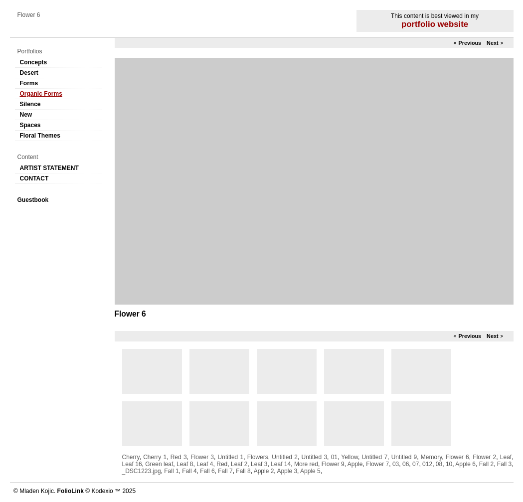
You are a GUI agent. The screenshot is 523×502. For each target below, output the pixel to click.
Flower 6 (457, 457)
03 (395, 464)
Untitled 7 (375, 457)
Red (221, 464)
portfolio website (434, 24)
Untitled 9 (404, 457)
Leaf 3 (259, 464)
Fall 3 (504, 464)
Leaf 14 (281, 464)
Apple (355, 464)
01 (334, 457)
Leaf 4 (204, 464)
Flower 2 (484, 457)
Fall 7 (225, 471)
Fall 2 (486, 464)
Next (492, 43)
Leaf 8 (184, 464)
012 (427, 464)
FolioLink (70, 491)
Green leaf (159, 464)
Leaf (506, 457)
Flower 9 (333, 464)
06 (405, 464)
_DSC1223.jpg (141, 471)
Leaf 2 (239, 464)
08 (439, 464)
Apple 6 (465, 464)
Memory (431, 457)
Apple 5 (310, 471)
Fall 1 (171, 471)
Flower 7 (377, 464)
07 (415, 464)
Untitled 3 (315, 457)
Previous (469, 43)
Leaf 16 (132, 464)
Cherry (131, 457)
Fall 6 (207, 471)
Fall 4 (189, 471)
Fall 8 (243, 471)
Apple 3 (287, 471)
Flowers (257, 457)
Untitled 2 (285, 457)
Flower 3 (202, 457)
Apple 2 (264, 471)
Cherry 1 (155, 457)
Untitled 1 (231, 457)
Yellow (349, 457)
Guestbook (33, 199)
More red (306, 464)
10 (449, 464)
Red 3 (179, 457)
